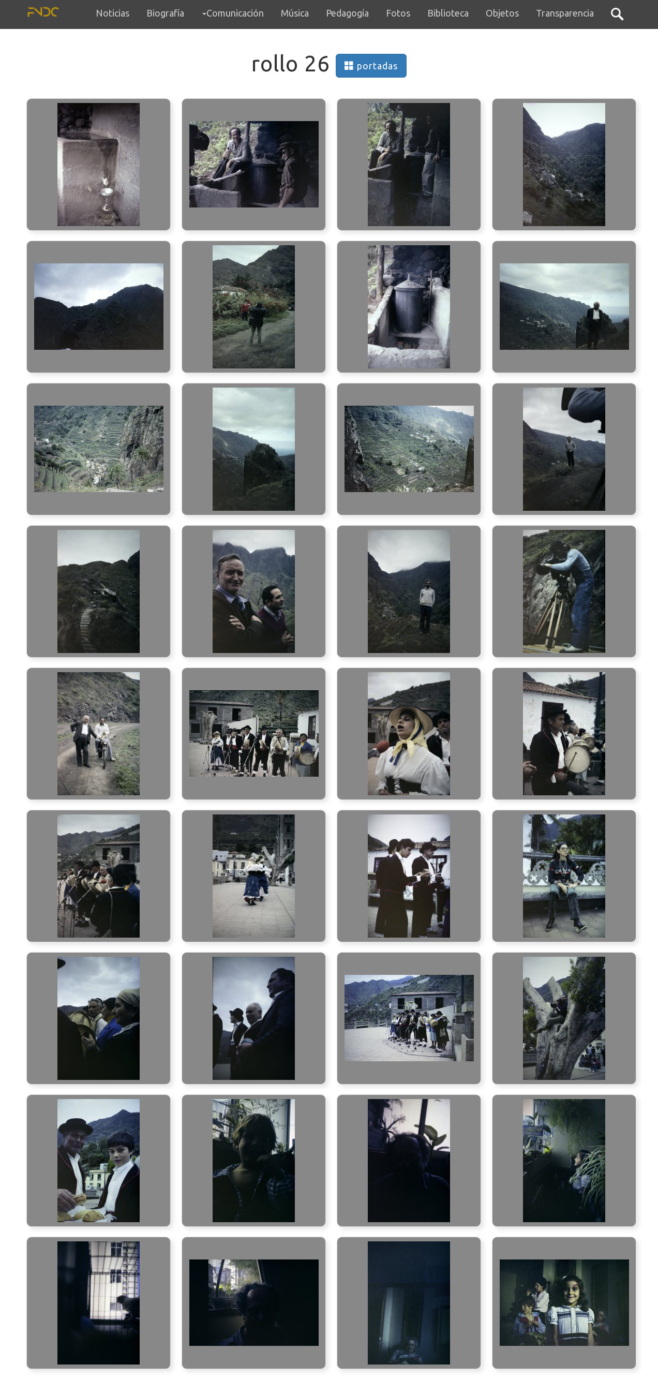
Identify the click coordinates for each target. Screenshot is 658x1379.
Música (295, 13)
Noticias (112, 13)
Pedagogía (347, 13)
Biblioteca (448, 13)
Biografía (165, 13)
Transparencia (565, 13)
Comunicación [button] (233, 13)
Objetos (502, 13)
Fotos (398, 13)
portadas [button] (371, 66)
